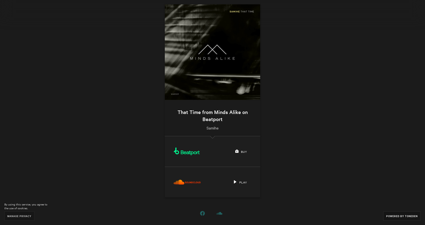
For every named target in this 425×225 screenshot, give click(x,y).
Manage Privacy (19, 216)
